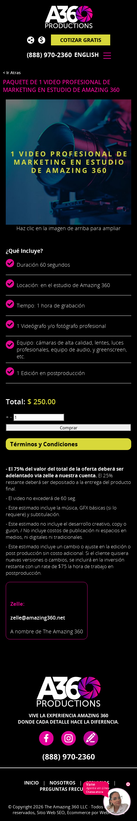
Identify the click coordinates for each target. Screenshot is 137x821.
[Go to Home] (68, 20)
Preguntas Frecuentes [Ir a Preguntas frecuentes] (68, 789)
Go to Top (127, 764)
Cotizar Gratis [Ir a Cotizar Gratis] (80, 39)
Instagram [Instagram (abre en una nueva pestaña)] (68, 738)
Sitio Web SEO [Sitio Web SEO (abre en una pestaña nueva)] (51, 812)
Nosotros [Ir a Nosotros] (62, 783)
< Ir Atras (12, 72)
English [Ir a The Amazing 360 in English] (86, 55)
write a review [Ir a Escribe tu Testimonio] (90, 738)
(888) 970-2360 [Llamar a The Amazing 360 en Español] (49, 54)
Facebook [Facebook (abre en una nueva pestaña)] (46, 738)
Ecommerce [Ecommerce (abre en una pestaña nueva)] (78, 812)
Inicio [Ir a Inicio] (31, 783)
